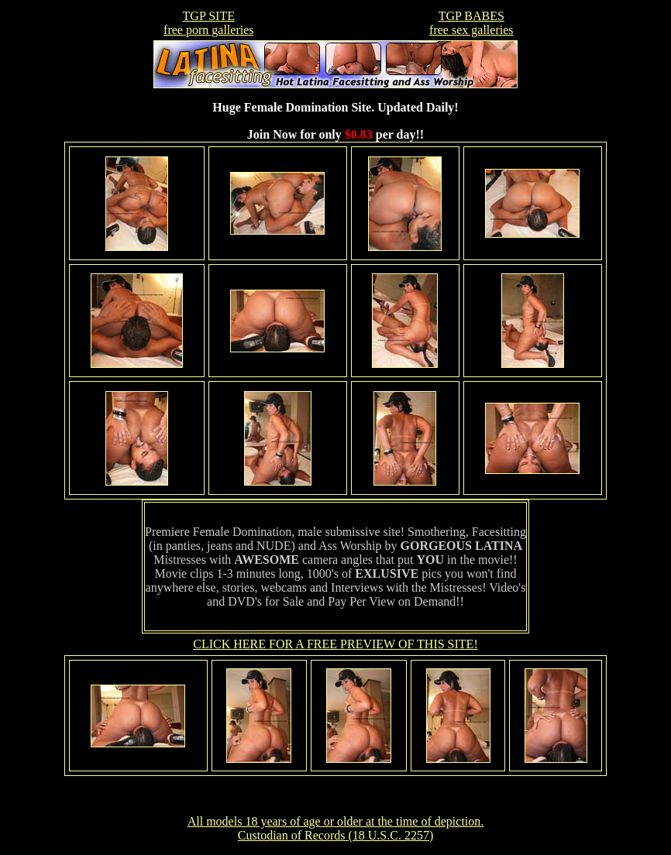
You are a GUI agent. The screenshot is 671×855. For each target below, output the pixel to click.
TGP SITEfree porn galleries (208, 22)
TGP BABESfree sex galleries (471, 22)
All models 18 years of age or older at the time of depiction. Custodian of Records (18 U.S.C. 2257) (336, 828)
